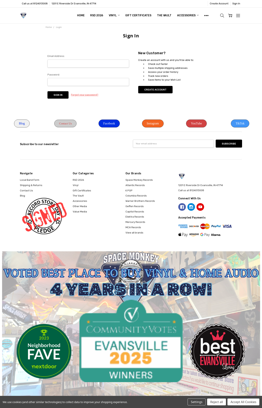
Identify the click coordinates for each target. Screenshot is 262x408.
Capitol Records (134, 211)
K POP (129, 190)
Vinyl (114, 15)
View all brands (134, 232)
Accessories (188, 15)
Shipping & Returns (31, 185)
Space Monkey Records (139, 179)
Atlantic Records (135, 185)
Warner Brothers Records (140, 201)
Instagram (153, 123)
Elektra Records (134, 216)
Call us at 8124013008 (35, 3)
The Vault (164, 15)
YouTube (196, 123)
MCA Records (133, 227)
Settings (196, 402)
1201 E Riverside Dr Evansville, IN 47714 (74, 3)
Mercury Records (135, 222)
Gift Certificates (138, 15)
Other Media (80, 206)
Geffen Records (134, 206)
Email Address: (56, 56)
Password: (53, 74)
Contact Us (65, 123)
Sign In (236, 3)
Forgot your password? (84, 94)
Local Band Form (29, 179)
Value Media (80, 211)
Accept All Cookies (243, 402)
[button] (21, 123)
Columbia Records (136, 195)
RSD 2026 (96, 15)
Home (80, 15)
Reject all (216, 402)
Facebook (109, 123)
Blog (22, 123)
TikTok (240, 123)
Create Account (219, 3)
